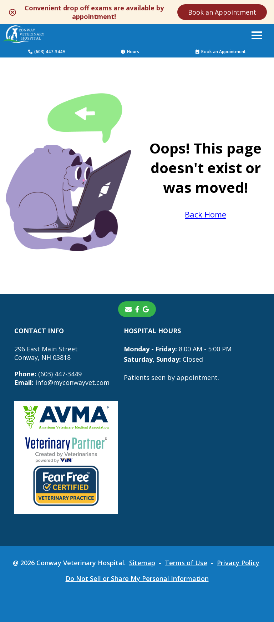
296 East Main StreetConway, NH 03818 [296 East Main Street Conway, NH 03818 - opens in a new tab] (46, 353)
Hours (130, 52)
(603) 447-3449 (46, 52)
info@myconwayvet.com (62, 382)
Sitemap (142, 562)
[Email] (128, 309)
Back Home (205, 214)
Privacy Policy (238, 562)
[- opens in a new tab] (137, 309)
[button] (257, 35)
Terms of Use (186, 562)
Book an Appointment (222, 12)
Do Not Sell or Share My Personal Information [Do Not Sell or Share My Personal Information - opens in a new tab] (137, 578)
